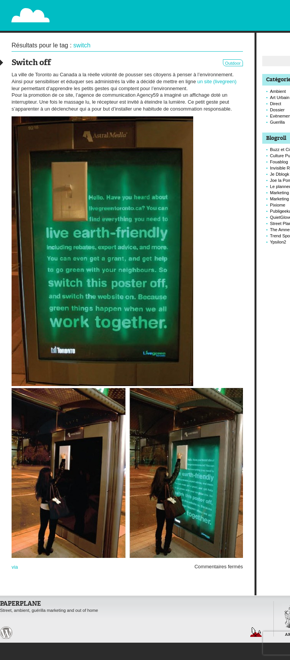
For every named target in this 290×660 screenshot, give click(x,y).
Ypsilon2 (278, 242)
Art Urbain (279, 97)
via (15, 567)
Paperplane (77, 11)
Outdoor (233, 63)
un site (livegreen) (217, 81)
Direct (275, 103)
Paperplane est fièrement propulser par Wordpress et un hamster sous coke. (6, 632)
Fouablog (279, 162)
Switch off (31, 63)
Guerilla (277, 122)
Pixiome (277, 205)
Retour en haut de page (256, 632)
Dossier (277, 109)
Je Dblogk (279, 174)
